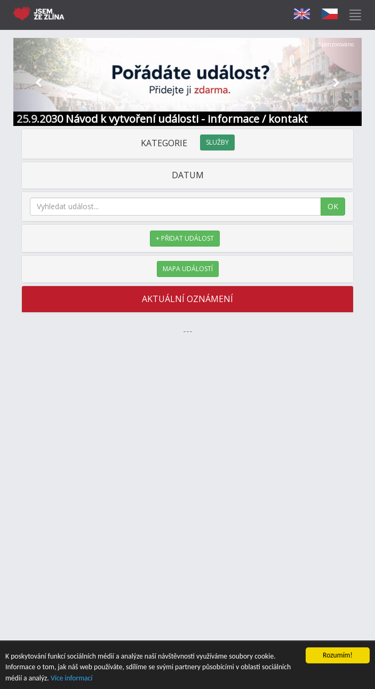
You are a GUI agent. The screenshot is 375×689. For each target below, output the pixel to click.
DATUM (188, 175)
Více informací (72, 678)
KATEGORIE (188, 143)
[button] (39, 82)
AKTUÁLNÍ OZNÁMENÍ (187, 299)
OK (333, 206)
